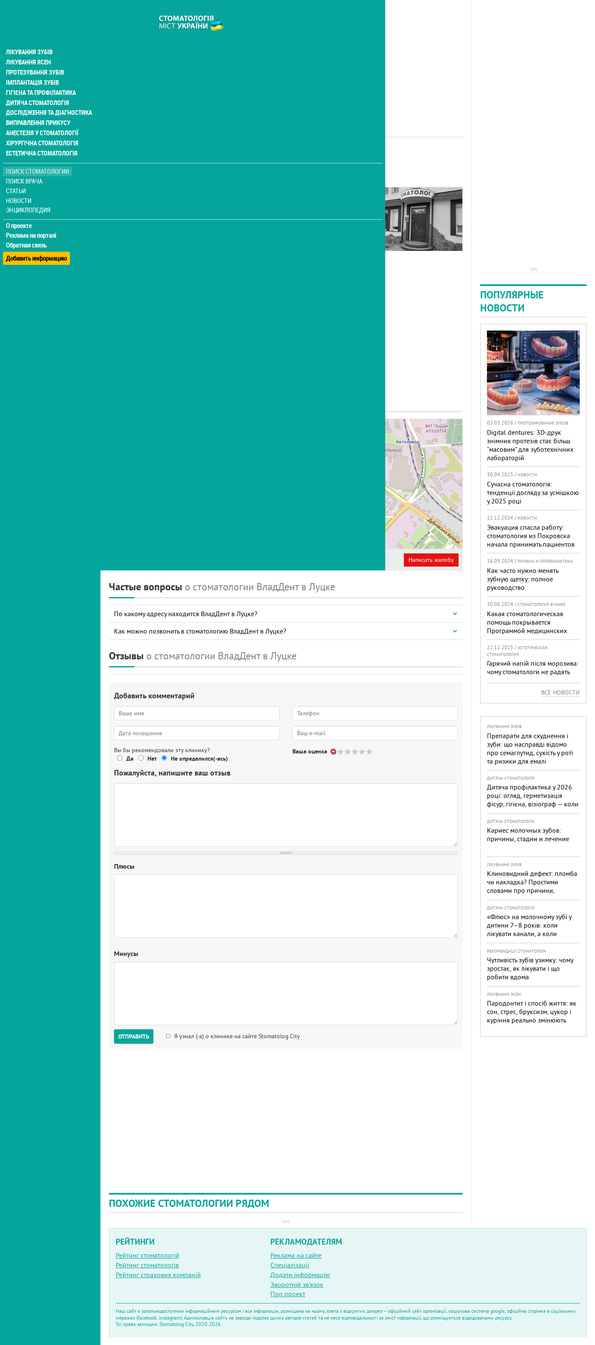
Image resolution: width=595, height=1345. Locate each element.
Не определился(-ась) (199, 758)
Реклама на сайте (296, 1255)
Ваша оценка (309, 751)
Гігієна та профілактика (40, 76)
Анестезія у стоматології (41, 117)
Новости (20, 185)
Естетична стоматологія (40, 137)
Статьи (17, 175)
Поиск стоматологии (38, 155)
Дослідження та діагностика (47, 96)
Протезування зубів (34, 56)
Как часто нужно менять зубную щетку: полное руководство (522, 579)
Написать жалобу (431, 560)
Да (129, 758)
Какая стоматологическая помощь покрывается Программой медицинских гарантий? (527, 626)
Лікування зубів (29, 35)
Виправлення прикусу (37, 106)
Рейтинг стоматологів (147, 1265)
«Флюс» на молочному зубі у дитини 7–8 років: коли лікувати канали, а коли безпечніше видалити (529, 929)
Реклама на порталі (32, 219)
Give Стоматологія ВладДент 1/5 (341, 751)
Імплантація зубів (32, 66)
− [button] (297, 443)
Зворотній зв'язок (296, 1284)
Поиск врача (25, 165)
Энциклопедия (29, 194)
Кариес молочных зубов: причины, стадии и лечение (528, 834)
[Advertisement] (286, 59)
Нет (152, 758)
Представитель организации (155, 560)
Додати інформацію (300, 1274)
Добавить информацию (37, 239)
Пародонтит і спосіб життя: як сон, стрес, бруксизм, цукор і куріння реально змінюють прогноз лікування (531, 1016)
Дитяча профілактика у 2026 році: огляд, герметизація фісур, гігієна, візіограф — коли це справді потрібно (532, 800)
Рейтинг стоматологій (147, 1255)
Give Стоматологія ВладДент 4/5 (362, 751)
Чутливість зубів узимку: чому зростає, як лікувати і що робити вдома (530, 968)
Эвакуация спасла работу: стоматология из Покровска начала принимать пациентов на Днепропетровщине (531, 540)
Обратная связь (27, 229)
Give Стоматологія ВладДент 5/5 (369, 751)
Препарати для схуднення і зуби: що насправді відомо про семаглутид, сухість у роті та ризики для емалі (530, 748)
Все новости (560, 692)
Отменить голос (333, 751)
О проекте (20, 210)
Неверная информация (237, 560)
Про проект (287, 1293)
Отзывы (126, 216)
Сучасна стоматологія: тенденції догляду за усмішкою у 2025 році (533, 492)
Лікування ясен (28, 45)
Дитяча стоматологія (36, 86)
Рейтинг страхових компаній (158, 1274)
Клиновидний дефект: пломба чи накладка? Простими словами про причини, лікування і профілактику (532, 886)
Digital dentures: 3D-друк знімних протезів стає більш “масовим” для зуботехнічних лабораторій (530, 445)
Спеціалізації (289, 1265)
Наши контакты (138, 206)
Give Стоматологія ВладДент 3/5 (355, 751)
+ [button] (297, 430)
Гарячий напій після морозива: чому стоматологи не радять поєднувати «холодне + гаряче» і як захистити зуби (532, 676)
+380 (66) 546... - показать (198, 504)
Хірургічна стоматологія (41, 127)
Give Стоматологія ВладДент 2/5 (348, 751)
